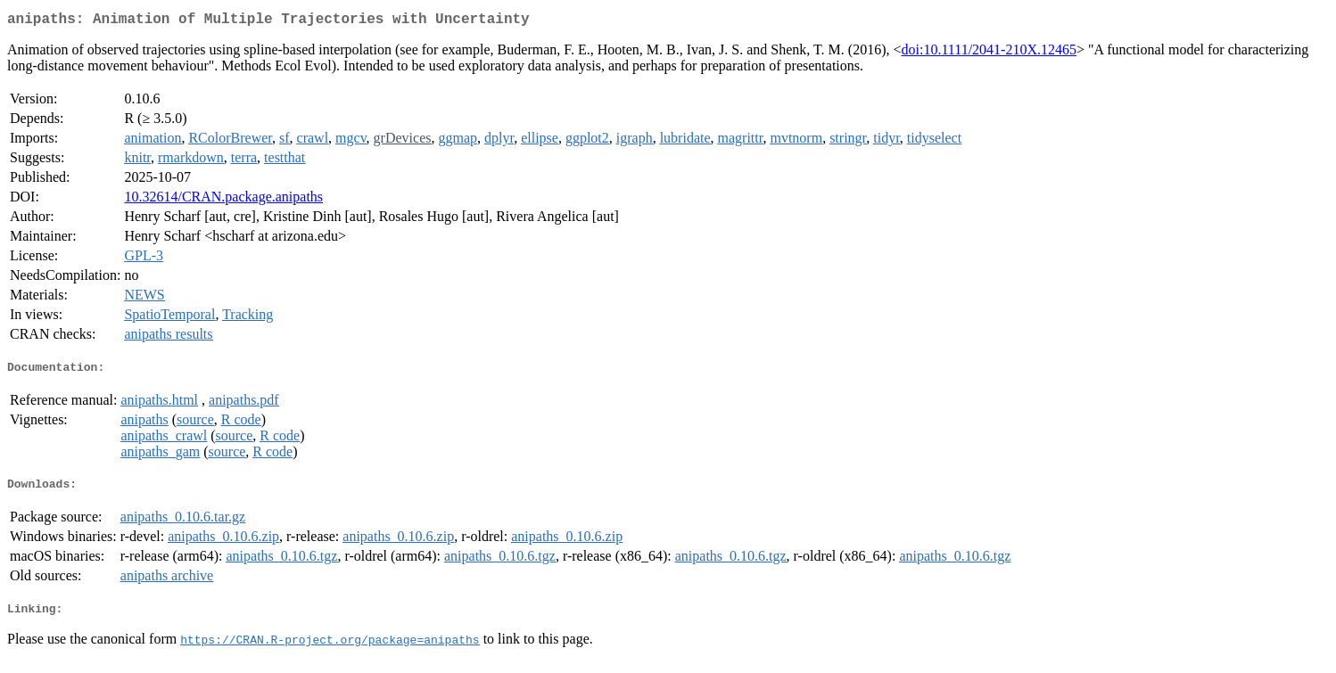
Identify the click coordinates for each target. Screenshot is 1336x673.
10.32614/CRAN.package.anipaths (223, 200)
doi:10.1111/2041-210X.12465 (989, 53)
